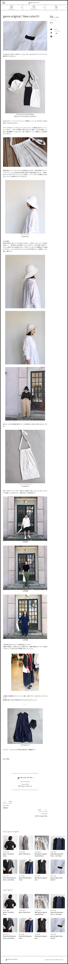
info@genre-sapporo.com (25, 786)
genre (51, 22)
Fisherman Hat (25, 234)
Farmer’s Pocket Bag (25, 484)
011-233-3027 (25, 784)
